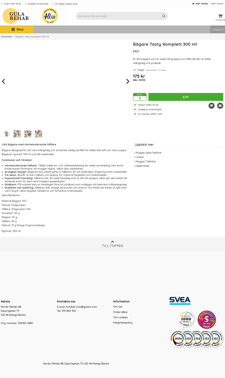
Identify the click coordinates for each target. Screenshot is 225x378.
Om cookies (120, 317)
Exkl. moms (217, 3)
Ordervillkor (120, 312)
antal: (140, 94)
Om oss (117, 306)
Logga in (217, 29)
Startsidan (6, 36)
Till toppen (112, 244)
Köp (186, 97)
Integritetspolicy (122, 322)
